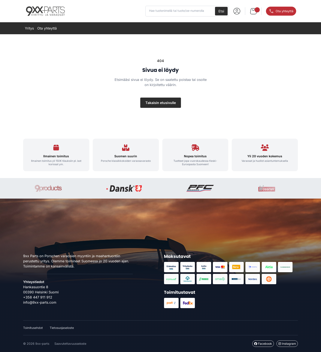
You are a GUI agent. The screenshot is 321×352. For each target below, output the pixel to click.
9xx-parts (45, 11)
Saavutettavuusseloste (70, 343)
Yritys (29, 28)
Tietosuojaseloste (62, 328)
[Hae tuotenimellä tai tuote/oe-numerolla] (180, 11)
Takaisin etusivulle (160, 103)
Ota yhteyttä (47, 28)
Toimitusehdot (33, 328)
